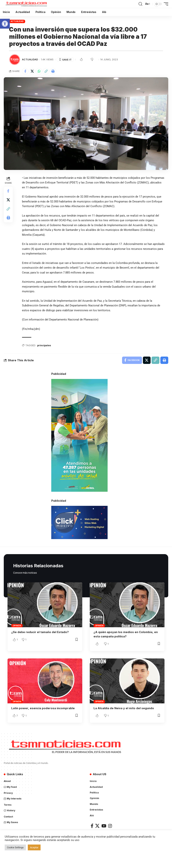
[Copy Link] (46, 71)
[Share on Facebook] (25, 71)
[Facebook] (92, 825)
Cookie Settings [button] (15, 847)
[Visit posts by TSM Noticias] (14, 59)
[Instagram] (110, 825)
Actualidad (17, 21)
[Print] (53, 71)
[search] (140, 4)
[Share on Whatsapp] (39, 71)
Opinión (17, 625)
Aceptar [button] (34, 847)
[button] (5, 24)
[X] (97, 825)
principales (44, 345)
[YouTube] (103, 825)
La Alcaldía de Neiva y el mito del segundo (124, 708)
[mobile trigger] (165, 3)
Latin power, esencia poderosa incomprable (43, 708)
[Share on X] (32, 71)
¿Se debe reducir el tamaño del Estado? (40, 632)
